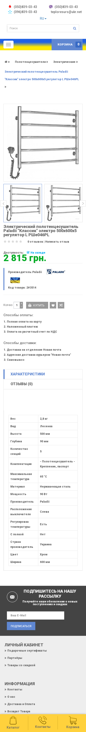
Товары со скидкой (21, 665)
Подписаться (21, 626)
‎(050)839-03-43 (25, 6)
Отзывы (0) (22, 384)
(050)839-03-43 (66, 6)
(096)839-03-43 (25, 11)
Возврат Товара (18, 711)
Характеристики (28, 374)
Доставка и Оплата (21, 704)
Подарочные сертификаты (27, 650)
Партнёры (14, 658)
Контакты (14, 689)
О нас (11, 696)
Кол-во (7, 305)
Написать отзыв (57, 241)
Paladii (37, 272)
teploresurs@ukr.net (66, 11)
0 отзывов (35, 241)
